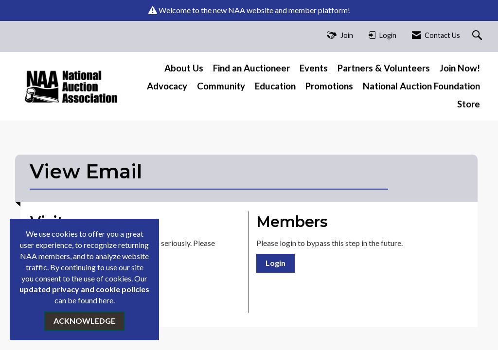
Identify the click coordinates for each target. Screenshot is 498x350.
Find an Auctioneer (251, 68)
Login (275, 262)
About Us (183, 68)
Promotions (329, 86)
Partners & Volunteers (384, 68)
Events (314, 68)
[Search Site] (478, 36)
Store (468, 104)
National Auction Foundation (421, 86)
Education (275, 86)
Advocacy (167, 86)
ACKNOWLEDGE (84, 320)
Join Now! (460, 68)
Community (221, 86)
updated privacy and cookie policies (84, 289)
